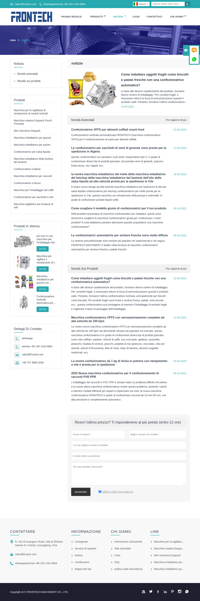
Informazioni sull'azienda (128, 541)
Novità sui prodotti (84, 268)
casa (13, 40)
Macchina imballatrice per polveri (32, 144)
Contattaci (154, 16)
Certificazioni (82, 562)
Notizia (119, 16)
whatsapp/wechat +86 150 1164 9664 (64, 4)
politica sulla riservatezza (128, 569)
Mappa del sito (83, 569)
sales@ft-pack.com (25, 4)
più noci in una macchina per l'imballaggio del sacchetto (45, 239)
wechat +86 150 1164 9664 (37, 346)
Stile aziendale (122, 548)
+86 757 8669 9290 (33, 362)
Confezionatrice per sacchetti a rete (34, 197)
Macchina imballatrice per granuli (32, 137)
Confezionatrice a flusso (27, 183)
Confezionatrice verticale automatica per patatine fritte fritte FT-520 (47, 299)
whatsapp (27, 338)
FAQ (116, 562)
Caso (136, 16)
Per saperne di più (176, 120)
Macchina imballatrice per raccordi (33, 176)
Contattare (22, 532)
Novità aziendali (82, 120)
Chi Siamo (178, 16)
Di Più (42, 248)
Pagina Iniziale (71, 16)
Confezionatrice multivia (27, 169)
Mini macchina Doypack (27, 130)
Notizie (79, 555)
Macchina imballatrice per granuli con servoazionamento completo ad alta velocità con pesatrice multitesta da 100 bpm (47, 279)
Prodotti (98, 16)
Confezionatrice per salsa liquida (32, 151)
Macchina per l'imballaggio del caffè (34, 190)
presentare (81, 491)
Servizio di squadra (85, 548)
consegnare (81, 541)
